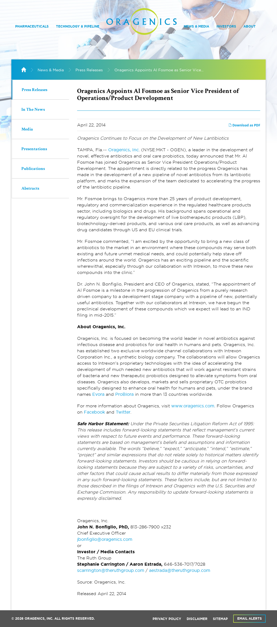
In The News (33, 110)
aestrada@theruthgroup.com (179, 570)
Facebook (94, 412)
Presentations (34, 149)
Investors (226, 26)
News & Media (196, 26)
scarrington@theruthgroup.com (110, 570)
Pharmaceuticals (32, 26)
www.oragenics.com (192, 405)
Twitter (123, 412)
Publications (33, 169)
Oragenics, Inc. (39, 618)
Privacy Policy (167, 619)
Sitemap (220, 619)
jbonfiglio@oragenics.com (104, 539)
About (249, 26)
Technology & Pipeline (77, 26)
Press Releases (89, 70)
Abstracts (30, 189)
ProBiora (124, 394)
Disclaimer (197, 619)
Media (27, 130)
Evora (98, 394)
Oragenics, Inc (123, 149)
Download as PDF (244, 125)
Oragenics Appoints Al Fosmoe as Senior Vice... (158, 70)
